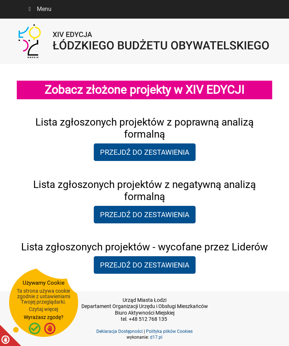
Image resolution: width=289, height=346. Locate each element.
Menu (38, 8)
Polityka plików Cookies (169, 331)
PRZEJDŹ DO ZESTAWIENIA (144, 152)
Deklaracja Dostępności (119, 331)
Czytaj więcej (43, 309)
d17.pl (156, 337)
